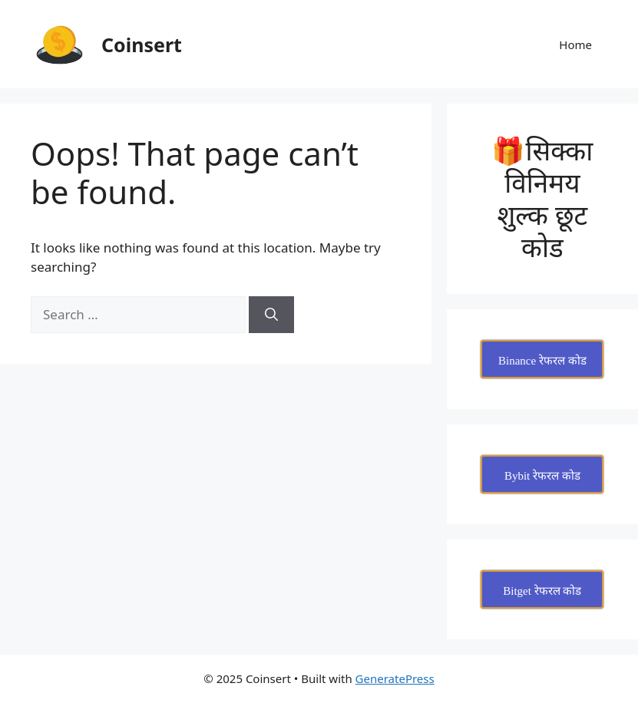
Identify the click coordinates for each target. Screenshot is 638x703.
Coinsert (141, 44)
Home (575, 44)
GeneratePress (395, 678)
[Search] (271, 314)
